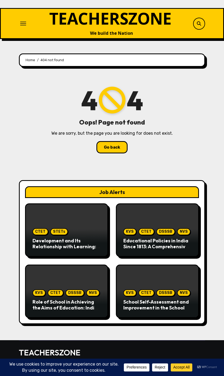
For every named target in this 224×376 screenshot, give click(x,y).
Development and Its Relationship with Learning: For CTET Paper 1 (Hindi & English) (64, 249)
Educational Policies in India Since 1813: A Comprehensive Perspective (155, 246)
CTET (40, 231)
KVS (130, 231)
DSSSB (165, 231)
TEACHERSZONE (110, 18)
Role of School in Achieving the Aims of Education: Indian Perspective (66, 307)
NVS (184, 231)
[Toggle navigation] (23, 23)
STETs (59, 231)
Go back (112, 147)
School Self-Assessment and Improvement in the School (156, 305)
